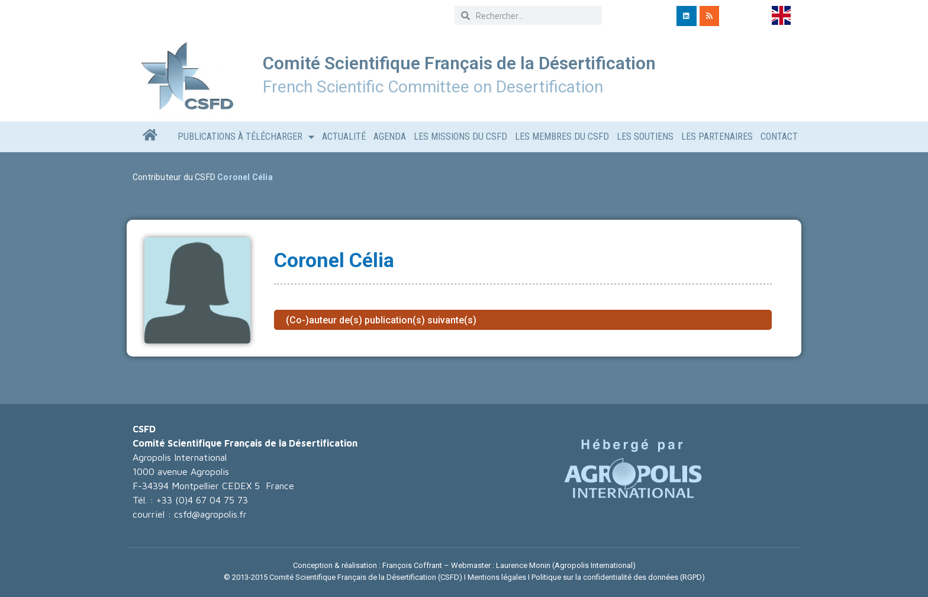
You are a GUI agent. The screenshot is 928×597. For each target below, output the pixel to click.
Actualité (344, 136)
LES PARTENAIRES (717, 136)
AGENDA (389, 136)
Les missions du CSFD (460, 136)
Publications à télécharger (246, 136)
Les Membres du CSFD (562, 136)
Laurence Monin (523, 565)
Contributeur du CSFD (174, 177)
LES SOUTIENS (645, 136)
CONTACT (779, 136)
